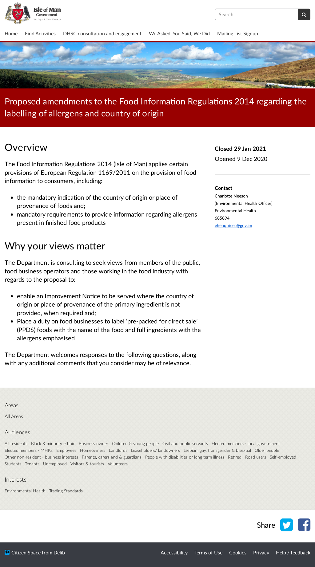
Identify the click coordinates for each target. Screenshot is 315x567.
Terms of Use (208, 552)
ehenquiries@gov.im (233, 225)
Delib (59, 552)
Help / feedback (293, 552)
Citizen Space (26, 552)
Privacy (261, 552)
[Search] (304, 14)
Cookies (237, 552)
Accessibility (174, 552)
